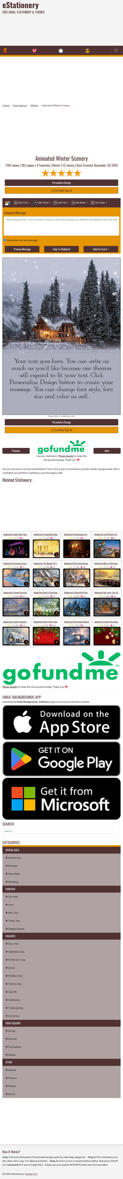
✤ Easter (10, 967)
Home (5, 105)
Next (107, 451)
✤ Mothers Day (14, 975)
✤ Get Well (12, 896)
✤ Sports (10, 1093)
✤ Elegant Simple (15, 928)
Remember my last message (21, 240)
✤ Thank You (13, 920)
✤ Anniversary (13, 857)
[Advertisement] (83, 22)
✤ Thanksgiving (14, 1007)
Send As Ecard (100, 249)
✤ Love (9, 904)
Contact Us (31, 1173)
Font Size (60, 203)
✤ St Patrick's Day (16, 959)
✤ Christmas (12, 1015)
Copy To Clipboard (61, 249)
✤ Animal (11, 1069)
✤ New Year (12, 943)
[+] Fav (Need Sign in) (61, 190)
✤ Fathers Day (13, 983)
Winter (34, 105)
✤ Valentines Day (15, 951)
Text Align (98, 203)
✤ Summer (11, 1038)
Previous (16, 451)
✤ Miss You (12, 912)
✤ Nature (11, 1085)
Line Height (79, 203)
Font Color (41, 203)
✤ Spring (10, 1030)
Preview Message (22, 249)
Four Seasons (20, 105)
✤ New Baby (13, 873)
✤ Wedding (12, 881)
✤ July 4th (11, 991)
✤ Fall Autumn (13, 1046)
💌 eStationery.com (67, 416)
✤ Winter (11, 1054)
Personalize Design (61, 183)
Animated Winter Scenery (56, 105)
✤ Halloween (13, 999)
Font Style (21, 203)
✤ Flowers (11, 1077)
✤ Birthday (12, 865)
